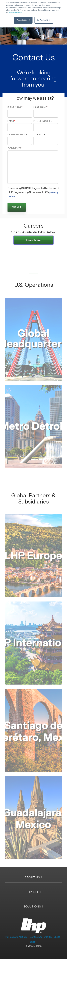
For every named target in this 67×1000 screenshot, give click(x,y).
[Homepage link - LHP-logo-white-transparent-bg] (33, 931)
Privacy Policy (15, 12)
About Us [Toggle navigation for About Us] (32, 877)
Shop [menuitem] (33, 941)
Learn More (33, 240)
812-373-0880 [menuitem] (52, 936)
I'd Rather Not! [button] (43, 20)
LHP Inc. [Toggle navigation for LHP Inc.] (32, 892)
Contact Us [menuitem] (36, 936)
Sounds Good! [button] (23, 20)
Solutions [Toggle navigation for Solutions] (32, 906)
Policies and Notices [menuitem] (16, 936)
